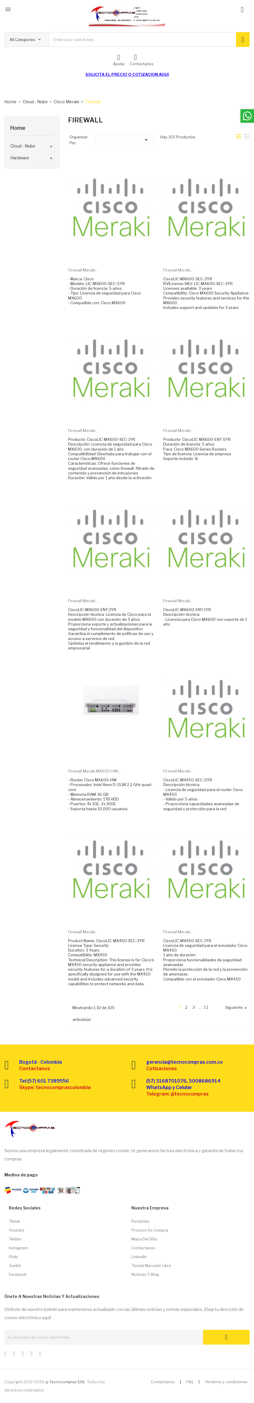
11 (206, 1007)
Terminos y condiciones (226, 1381)
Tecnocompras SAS (67, 1381)
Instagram (18, 1247)
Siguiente (236, 1008)
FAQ (189, 1381)
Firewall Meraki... (83, 270)
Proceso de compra (149, 1230)
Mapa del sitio (144, 1239)
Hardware (19, 157)
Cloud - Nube (22, 145)
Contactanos (143, 1247)
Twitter (15, 1239)
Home (17, 128)
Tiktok (14, 1221)
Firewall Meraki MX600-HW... (94, 771)
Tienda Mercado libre (151, 1265)
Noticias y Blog (145, 1274)
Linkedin (139, 1256)
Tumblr (15, 1265)
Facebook (18, 1274)
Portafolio (140, 1221)
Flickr (13, 1256)
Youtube (16, 1230)
